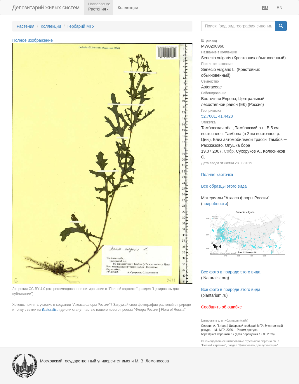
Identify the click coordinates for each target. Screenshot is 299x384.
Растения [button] (98, 9)
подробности (214, 203)
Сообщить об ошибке (221, 307)
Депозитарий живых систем (45, 8)
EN (279, 7)
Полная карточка (217, 174)
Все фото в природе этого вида (230, 272)
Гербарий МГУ (81, 26)
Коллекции (128, 7)
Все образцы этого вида (224, 186)
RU (265, 7)
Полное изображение (32, 40)
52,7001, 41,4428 (217, 116)
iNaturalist (50, 310)
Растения (25, 26)
